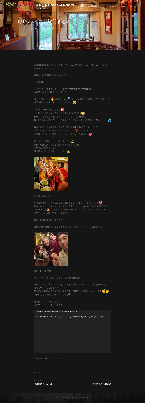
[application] (72, 331)
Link (132, 6)
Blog (123, 6)
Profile (98, 6)
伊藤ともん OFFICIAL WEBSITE (55, 5)
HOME (87, 6)
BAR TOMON (111, 6)
